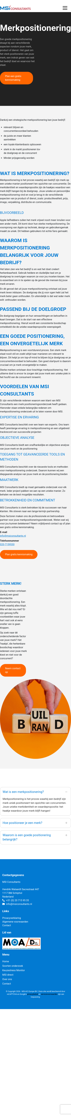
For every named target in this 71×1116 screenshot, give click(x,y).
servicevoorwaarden (49, 994)
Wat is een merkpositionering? (23, 792)
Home (5, 961)
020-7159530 (7, 544)
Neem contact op (12, 670)
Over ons (7, 979)
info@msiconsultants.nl (13, 535)
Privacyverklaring (11, 918)
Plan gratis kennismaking (18, 554)
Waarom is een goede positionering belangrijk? (27, 837)
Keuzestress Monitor (13, 970)
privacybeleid (32, 994)
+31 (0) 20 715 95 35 (17, 900)
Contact (6, 925)
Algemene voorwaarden (15, 921)
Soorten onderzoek (12, 965)
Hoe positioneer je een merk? (22, 823)
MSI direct (7, 974)
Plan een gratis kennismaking (13, 78)
